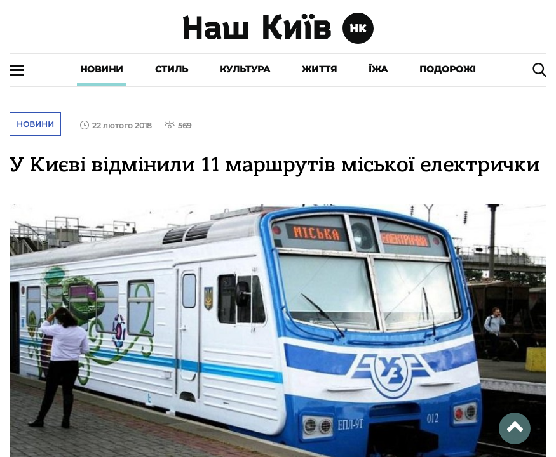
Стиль (171, 69)
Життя (319, 69)
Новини (101, 69)
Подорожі (447, 69)
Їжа (378, 69)
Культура (245, 69)
